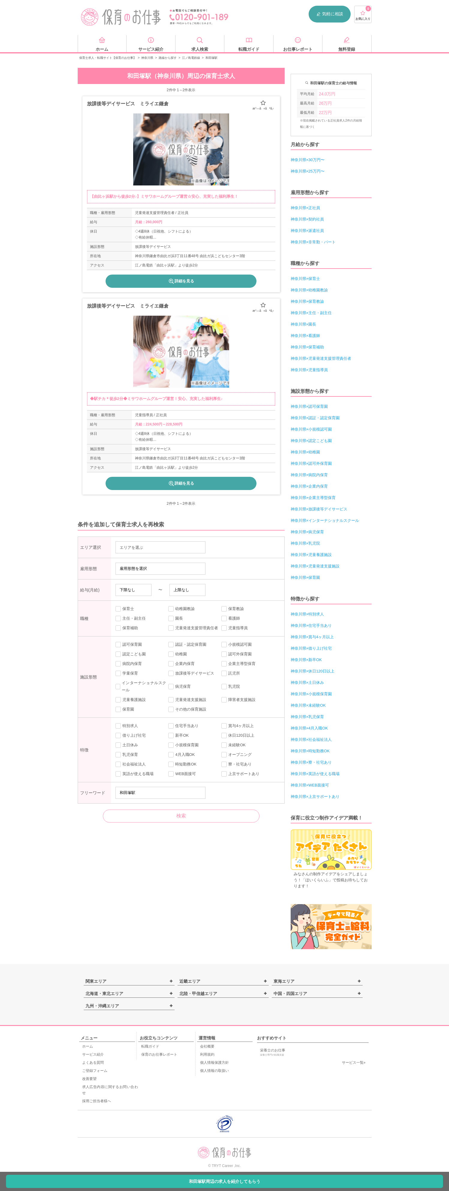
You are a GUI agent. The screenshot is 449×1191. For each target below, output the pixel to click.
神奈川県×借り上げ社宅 (311, 648)
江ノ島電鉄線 (191, 57)
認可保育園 (128, 644)
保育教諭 (232, 609)
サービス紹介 (93, 1054)
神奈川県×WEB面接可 (310, 785)
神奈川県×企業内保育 (309, 486)
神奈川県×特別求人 (307, 614)
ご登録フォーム (94, 1071)
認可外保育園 (236, 654)
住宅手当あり (183, 726)
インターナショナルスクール (140, 686)
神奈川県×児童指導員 (309, 370)
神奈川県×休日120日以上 (312, 671)
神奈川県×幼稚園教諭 (309, 290)
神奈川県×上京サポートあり (315, 796)
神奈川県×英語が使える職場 (315, 773)
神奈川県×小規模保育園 (311, 694)
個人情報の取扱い (214, 1071)
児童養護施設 (130, 699)
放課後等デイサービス (191, 673)
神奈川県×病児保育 (307, 532)
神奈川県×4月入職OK (309, 728)
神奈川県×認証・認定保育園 (315, 418)
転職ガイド (150, 1046)
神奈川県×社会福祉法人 (311, 739)
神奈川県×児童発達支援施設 (315, 566)
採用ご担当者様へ (96, 1101)
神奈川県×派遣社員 (307, 230)
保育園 (124, 709)
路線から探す (168, 57)
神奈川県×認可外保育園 (311, 463)
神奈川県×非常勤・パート (313, 242)
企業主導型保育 (238, 663)
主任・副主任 (130, 618)
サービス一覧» (354, 1062)
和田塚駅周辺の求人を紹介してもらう (224, 1181)
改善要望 (89, 1079)
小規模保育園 (183, 745)
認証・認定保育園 (187, 644)
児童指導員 (234, 628)
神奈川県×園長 (303, 324)
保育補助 (126, 628)
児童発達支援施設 (187, 699)
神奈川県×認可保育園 (309, 406)
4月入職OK (181, 754)
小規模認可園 (236, 644)
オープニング (236, 754)
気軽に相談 (329, 14)
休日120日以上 (237, 735)
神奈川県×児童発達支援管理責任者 (321, 358)
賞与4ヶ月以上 (237, 726)
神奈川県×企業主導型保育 (313, 497)
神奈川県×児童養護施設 (311, 554)
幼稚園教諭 (181, 609)
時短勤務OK (182, 764)
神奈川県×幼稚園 (305, 452)
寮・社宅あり (236, 764)
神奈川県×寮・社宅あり (311, 762)
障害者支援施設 (238, 699)
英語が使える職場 (134, 774)
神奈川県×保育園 (305, 577)
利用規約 (207, 1054)
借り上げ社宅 (130, 735)
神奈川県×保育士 (305, 278)
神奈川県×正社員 (305, 208)
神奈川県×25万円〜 (308, 171)
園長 (175, 618)
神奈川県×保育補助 (307, 347)
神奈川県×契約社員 (307, 219)
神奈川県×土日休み (307, 682)
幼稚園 (177, 654)
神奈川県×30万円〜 (308, 160)
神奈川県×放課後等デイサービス (319, 509)
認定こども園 (130, 654)
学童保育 (126, 673)
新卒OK (178, 735)
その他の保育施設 (187, 709)
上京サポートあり (240, 774)
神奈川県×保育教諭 (307, 301)
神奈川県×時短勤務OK (310, 751)
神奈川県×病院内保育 (309, 475)
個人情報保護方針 (214, 1062)
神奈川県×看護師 (305, 335)
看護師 (230, 618)
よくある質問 (93, 1062)
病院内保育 (128, 663)
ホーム (87, 1046)
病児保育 (179, 686)
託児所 (230, 673)
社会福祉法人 (130, 764)
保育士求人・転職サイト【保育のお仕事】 (107, 57)
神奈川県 (147, 57)
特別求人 (126, 726)
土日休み (126, 745)
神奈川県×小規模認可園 (311, 429)
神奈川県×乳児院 (305, 543)
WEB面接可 (182, 774)
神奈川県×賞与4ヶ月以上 (312, 637)
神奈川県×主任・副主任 (311, 313)
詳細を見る (181, 281)
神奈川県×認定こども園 (311, 440)
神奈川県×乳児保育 (307, 716)
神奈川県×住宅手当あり (311, 625)
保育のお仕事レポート (159, 1054)
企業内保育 (181, 663)
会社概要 (207, 1046)
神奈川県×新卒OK (306, 659)
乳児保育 (126, 754)
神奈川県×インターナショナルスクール (325, 520)
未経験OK (233, 745)
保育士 (124, 609)
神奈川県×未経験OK (308, 705)
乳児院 (230, 686)
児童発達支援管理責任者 (193, 628)
